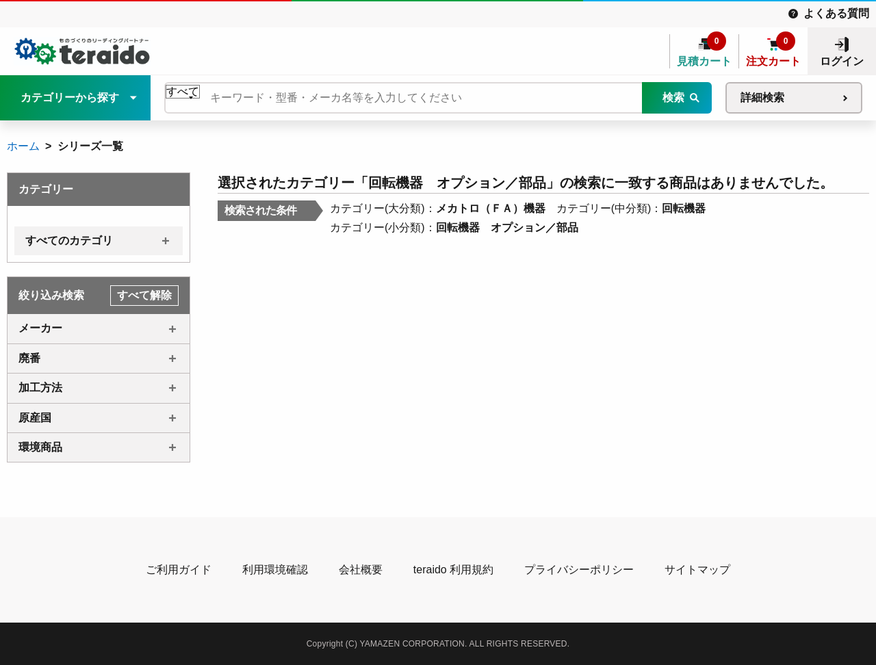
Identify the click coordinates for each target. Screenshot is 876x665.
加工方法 (40, 387)
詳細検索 (762, 97)
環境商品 (40, 447)
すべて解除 (144, 295)
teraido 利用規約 (453, 569)
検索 (673, 97)
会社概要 (361, 569)
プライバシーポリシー (579, 569)
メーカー (40, 328)
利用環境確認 (275, 569)
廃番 (29, 358)
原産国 (34, 417)
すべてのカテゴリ (69, 240)
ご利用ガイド (178, 569)
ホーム (23, 146)
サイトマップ (697, 569)
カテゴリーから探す (70, 97)
